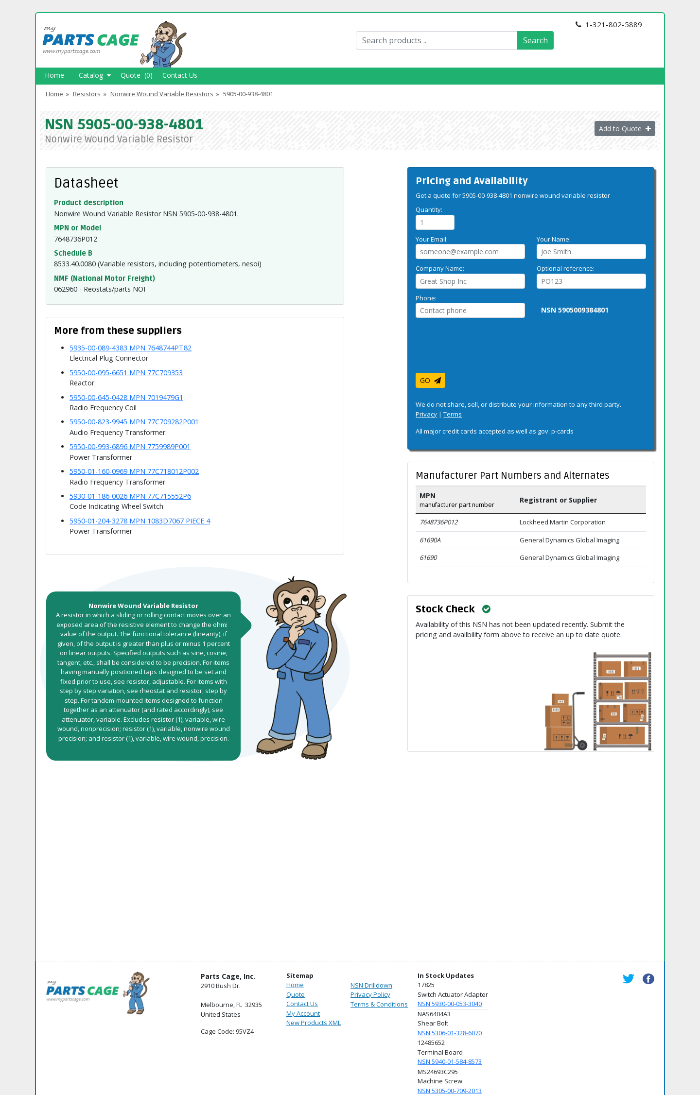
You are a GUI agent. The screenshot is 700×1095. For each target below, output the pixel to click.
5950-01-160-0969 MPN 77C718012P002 (134, 471)
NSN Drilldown (371, 985)
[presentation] (489, 349)
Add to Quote (625, 128)
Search (535, 40)
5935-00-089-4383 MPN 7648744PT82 (131, 347)
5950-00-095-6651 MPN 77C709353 (126, 372)
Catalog (95, 75)
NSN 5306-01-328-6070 (450, 1032)
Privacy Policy (370, 994)
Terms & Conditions (379, 1004)
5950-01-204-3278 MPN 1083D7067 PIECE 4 (140, 520)
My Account (303, 1013)
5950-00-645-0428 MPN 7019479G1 (126, 397)
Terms (452, 414)
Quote (295, 994)
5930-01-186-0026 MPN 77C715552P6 (130, 496)
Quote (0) (137, 75)
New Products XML (313, 1022)
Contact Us (179, 75)
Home (54, 75)
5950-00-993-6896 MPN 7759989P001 (130, 446)
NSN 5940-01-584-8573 (450, 1061)
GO (430, 380)
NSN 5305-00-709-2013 (450, 1090)
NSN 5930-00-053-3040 (450, 1003)
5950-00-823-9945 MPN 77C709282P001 (134, 421)
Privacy (426, 414)
